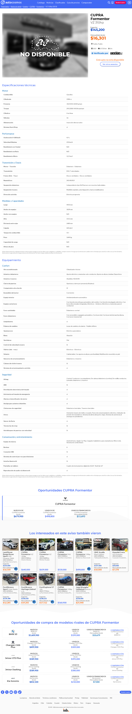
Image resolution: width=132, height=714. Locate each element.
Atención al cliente (34, 698)
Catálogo (41, 3)
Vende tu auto (120, 2)
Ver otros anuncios (110, 64)
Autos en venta (16, 7)
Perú (81, 703)
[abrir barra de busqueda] (109, 2)
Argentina (35, 703)
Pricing (77, 698)
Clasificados (60, 3)
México (76, 703)
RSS (111, 698)
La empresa (23, 698)
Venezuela (96, 703)
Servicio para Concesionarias (99, 698)
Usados (25, 7)
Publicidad (85, 698)
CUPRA (32, 7)
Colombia (49, 703)
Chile (42, 703)
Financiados (5, 7)
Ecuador (57, 703)
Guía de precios (73, 3)
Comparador (86, 3)
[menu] (129, 2)
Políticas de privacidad (66, 698)
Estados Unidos (66, 703)
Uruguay (88, 703)
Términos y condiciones (49, 698)
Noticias (49, 3)
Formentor (40, 7)
